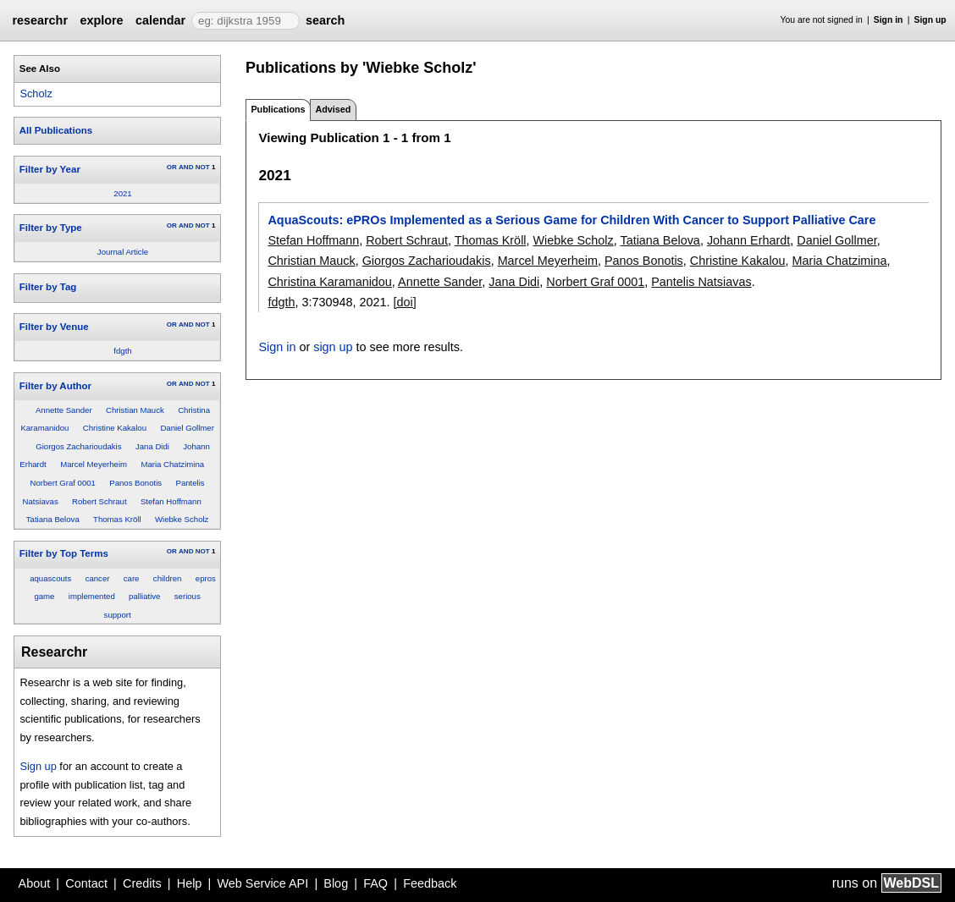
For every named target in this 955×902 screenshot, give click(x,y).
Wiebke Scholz (181, 519)
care (132, 578)
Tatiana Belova (53, 519)
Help (189, 883)
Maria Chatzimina (172, 464)
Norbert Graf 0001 (63, 482)
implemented (92, 596)
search (325, 20)
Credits (142, 883)
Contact (86, 883)
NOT (203, 167)
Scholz (35, 93)
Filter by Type (50, 228)
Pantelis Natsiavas (701, 282)
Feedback (429, 883)
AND (186, 167)
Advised (333, 109)
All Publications (55, 130)
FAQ (375, 883)
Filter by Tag (48, 287)
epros (206, 578)
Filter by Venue (54, 327)
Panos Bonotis (135, 482)
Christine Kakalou (114, 427)
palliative (144, 596)
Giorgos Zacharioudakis (78, 446)
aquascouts (50, 578)
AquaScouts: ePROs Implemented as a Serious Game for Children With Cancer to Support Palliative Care (571, 220)
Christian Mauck (135, 410)
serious (187, 596)
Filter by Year (49, 169)
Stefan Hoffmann (171, 501)
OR (172, 167)
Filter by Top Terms (63, 553)
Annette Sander (64, 410)
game (44, 596)
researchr (40, 20)
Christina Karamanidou (329, 282)
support (117, 614)
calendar (160, 20)
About (35, 883)
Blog (335, 883)
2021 (122, 193)
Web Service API (262, 883)
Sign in (888, 20)
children (167, 578)
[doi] (405, 302)
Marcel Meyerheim (93, 464)
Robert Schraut (99, 501)
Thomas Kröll (117, 519)
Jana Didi (152, 446)
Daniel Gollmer (186, 427)
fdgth (122, 350)
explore (101, 20)
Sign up (930, 20)
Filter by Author (55, 386)
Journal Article (122, 251)
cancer (98, 578)
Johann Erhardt (748, 240)
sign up (332, 347)
